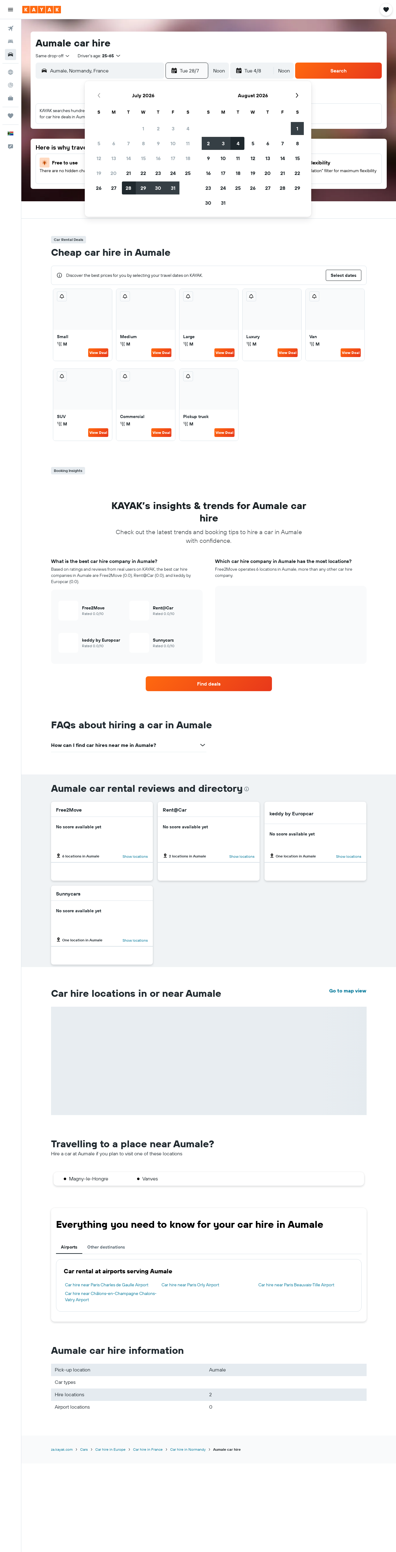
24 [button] (173, 173)
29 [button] (143, 188)
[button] (10, 9)
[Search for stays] (10, 41)
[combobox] (53, 56)
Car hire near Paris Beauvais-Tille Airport (296, 1285)
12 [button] (99, 158)
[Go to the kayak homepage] (41, 9)
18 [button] (188, 158)
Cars (84, 1449)
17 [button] (173, 158)
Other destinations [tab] (106, 1247)
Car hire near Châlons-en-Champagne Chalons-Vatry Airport (111, 1296)
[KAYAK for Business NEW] (10, 98)
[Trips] (10, 116)
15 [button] (143, 158)
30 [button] (158, 188)
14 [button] (128, 158)
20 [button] (113, 173)
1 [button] (143, 128)
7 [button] (128, 143)
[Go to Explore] (10, 72)
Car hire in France (148, 1449)
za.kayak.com (62, 1449)
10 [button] (173, 143)
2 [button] (158, 128)
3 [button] (173, 128)
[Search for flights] (10, 28)
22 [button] (143, 173)
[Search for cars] (10, 54)
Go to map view (347, 990)
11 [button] (188, 143)
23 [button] (158, 173)
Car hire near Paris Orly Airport (190, 1285)
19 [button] (99, 173)
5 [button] (98, 143)
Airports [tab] (69, 1247)
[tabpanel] (209, 1285)
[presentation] (246, 789)
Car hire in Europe (110, 1449)
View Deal (98, 352)
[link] (209, 683)
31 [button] (173, 188)
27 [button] (113, 188)
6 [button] (113, 143)
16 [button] (158, 158)
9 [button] (158, 143)
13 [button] (113, 158)
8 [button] (143, 143)
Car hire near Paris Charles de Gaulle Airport (106, 1285)
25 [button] (188, 173)
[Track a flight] (10, 85)
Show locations (135, 856)
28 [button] (128, 188)
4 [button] (188, 128)
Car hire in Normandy (188, 1449)
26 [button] (98, 188)
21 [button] (128, 173)
